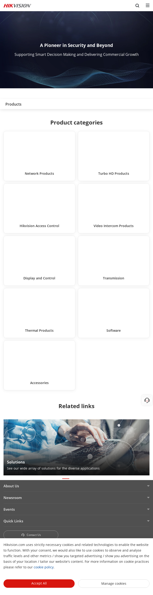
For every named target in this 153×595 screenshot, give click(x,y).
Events (9, 509)
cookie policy (44, 567)
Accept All (39, 583)
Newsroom (13, 497)
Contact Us (31, 535)
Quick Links (13, 521)
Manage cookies (113, 583)
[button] (65, 478)
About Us (11, 486)
